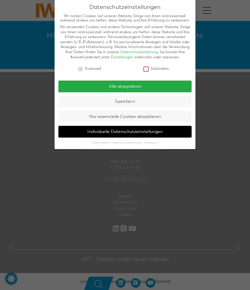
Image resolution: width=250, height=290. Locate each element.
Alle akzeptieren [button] (125, 86)
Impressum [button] (151, 142)
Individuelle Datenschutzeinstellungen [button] (125, 131)
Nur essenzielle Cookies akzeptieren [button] (125, 116)
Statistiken (156, 68)
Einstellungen (122, 57)
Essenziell (89, 68)
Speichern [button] (125, 101)
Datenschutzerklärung (139, 52)
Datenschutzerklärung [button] (126, 142)
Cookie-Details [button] (101, 142)
